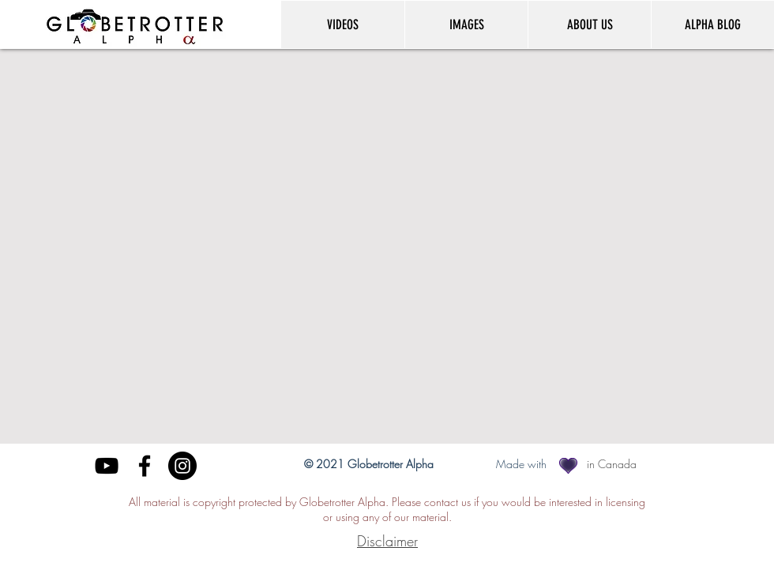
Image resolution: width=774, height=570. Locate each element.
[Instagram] (182, 466)
